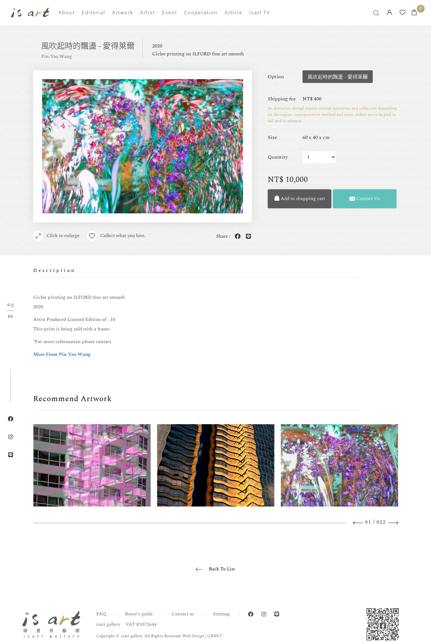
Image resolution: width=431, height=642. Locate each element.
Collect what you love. (116, 236)
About (67, 12)
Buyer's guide (139, 614)
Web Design (193, 636)
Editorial (93, 12)
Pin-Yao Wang (56, 56)
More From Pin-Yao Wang (62, 354)
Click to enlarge (56, 236)
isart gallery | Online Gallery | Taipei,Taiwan (30, 12)
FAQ (101, 614)
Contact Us (364, 198)
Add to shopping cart (299, 198)
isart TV (259, 12)
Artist (147, 12)
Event (169, 12)
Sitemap (221, 614)
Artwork (122, 12)
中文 (10, 305)
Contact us (183, 614)
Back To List (222, 569)
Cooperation (201, 12)
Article (233, 12)
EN (10, 316)
